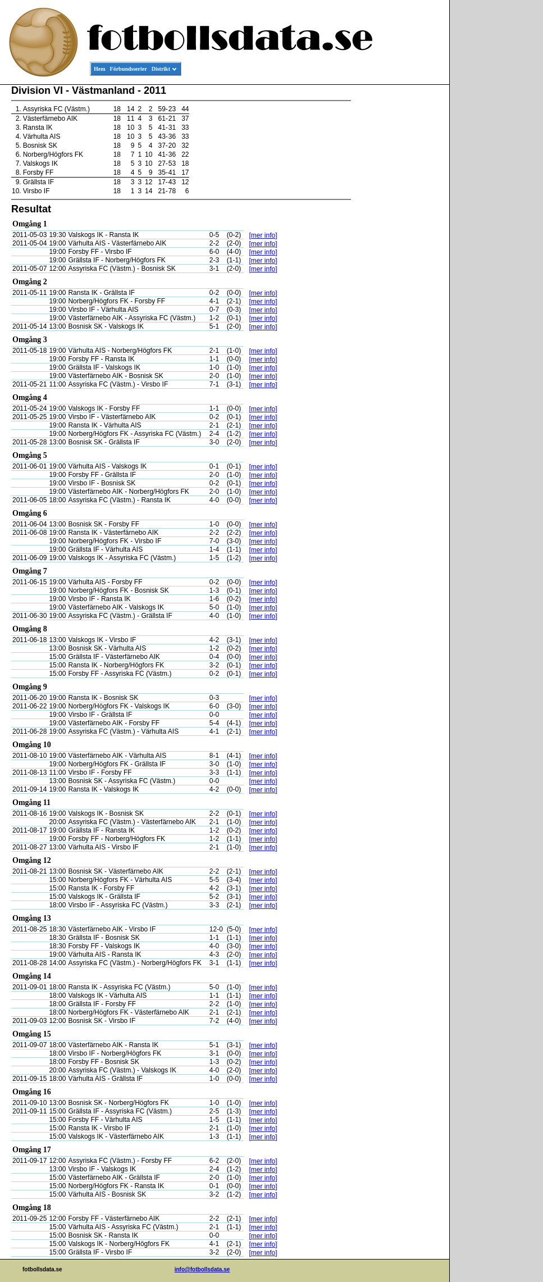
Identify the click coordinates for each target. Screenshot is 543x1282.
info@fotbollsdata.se (202, 1269)
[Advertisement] (399, 256)
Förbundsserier (128, 69)
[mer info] (263, 235)
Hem (100, 69)
